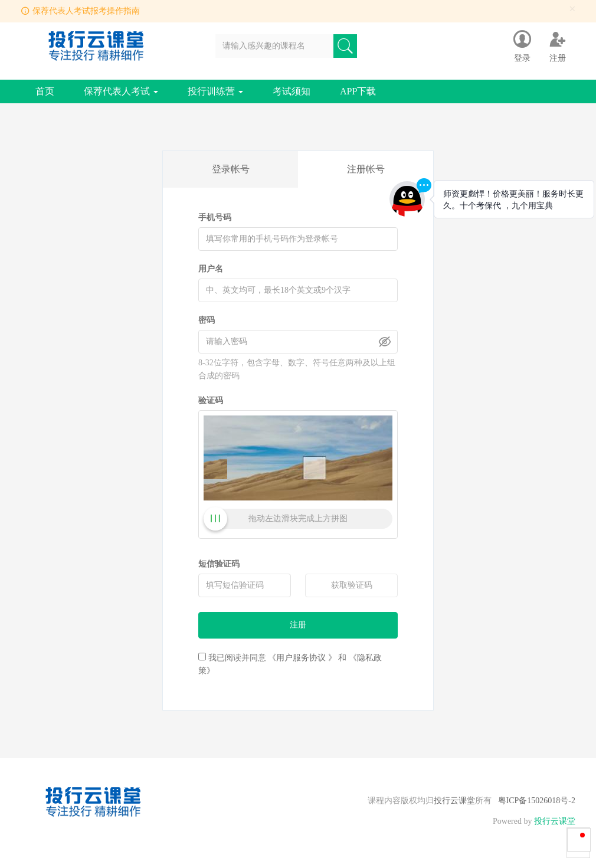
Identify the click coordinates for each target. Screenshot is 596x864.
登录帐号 (231, 169)
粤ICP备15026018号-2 (536, 800)
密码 (206, 320)
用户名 (210, 268)
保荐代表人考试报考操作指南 (86, 10)
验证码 (210, 400)
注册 (298, 624)
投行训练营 (215, 91)
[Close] (572, 9)
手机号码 (214, 217)
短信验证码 (219, 563)
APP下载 (358, 91)
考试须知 (291, 91)
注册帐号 (366, 169)
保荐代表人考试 (121, 91)
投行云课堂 (454, 800)
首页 (44, 91)
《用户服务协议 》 (302, 657)
